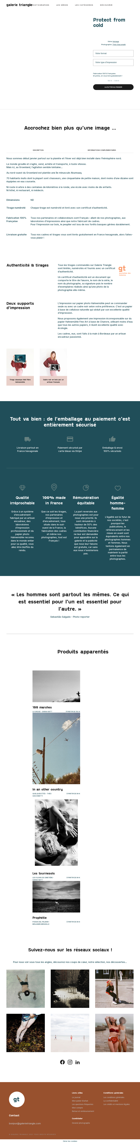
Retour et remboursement (83, 1111)
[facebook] (62, 1062)
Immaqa (116, 41)
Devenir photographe (81, 1123)
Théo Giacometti (119, 44)
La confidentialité (110, 1101)
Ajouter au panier (113, 87)
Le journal (76, 1097)
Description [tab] (38, 150)
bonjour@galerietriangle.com (25, 1123)
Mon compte (77, 1107)
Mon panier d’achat (80, 1101)
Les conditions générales (113, 1097)
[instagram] (70, 1062)
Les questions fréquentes (82, 1104)
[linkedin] (77, 1062)
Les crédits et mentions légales (116, 1104)
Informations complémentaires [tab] (102, 150)
